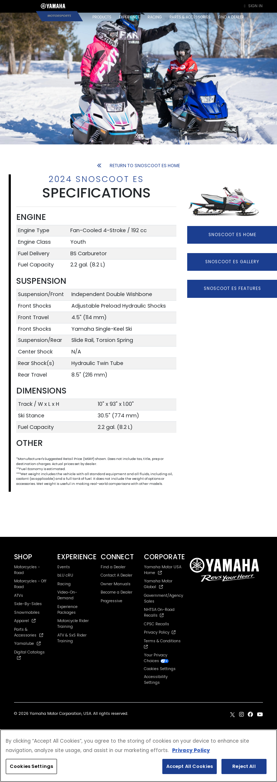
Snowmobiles (27, 612)
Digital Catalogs (29, 655)
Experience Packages (67, 609)
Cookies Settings (160, 669)
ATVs (18, 595)
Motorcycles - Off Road (30, 584)
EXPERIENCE (129, 17)
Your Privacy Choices (156, 658)
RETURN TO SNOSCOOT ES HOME (138, 165)
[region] (138, 755)
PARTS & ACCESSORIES (190, 17)
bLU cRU (65, 575)
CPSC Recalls (156, 624)
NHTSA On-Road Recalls (159, 612)
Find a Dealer (113, 567)
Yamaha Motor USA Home (162, 569)
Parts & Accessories (28, 632)
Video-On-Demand (67, 595)
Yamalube (27, 643)
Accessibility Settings (156, 679)
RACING (155, 17)
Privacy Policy (160, 632)
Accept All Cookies (189, 766)
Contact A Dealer (116, 575)
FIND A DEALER (231, 17)
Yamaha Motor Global (158, 584)
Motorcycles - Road (27, 569)
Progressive (111, 601)
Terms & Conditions (163, 643)
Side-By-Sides (28, 604)
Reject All (243, 766)
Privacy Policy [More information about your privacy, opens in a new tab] (191, 750)
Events (63, 567)
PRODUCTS (101, 17)
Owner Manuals (116, 584)
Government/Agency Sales (163, 598)
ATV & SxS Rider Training (72, 638)
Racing (64, 584)
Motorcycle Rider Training (73, 623)
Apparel (25, 621)
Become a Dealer (116, 592)
